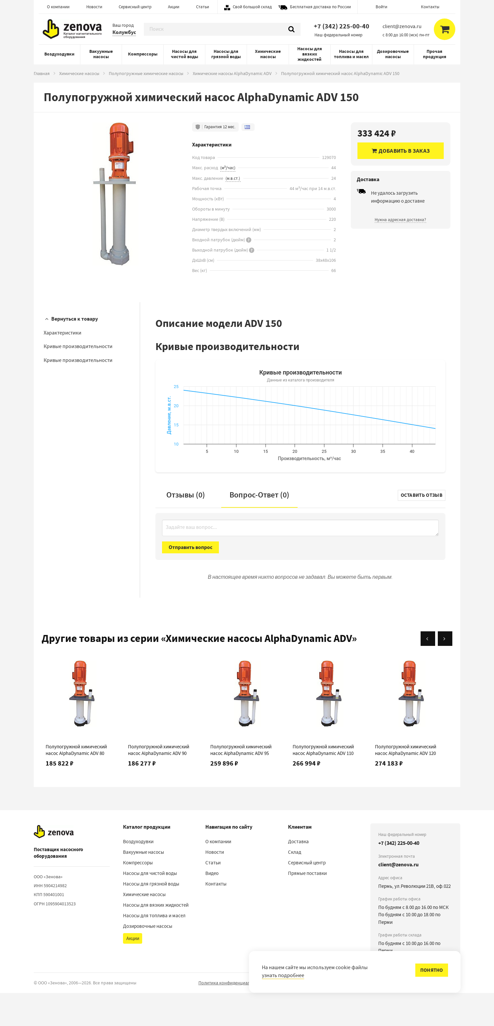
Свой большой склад (252, 7)
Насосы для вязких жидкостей (309, 54)
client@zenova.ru (398, 897)
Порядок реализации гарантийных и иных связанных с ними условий (342, 1016)
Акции (173, 7)
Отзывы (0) (185, 528)
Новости (94, 7)
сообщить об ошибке (440, 1016)
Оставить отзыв (421, 528)
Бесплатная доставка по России (320, 7)
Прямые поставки (307, 906)
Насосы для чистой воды (184, 54)
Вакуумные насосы (101, 54)
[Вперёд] (445, 671)
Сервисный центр (135, 7)
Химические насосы (268, 54)
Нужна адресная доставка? (400, 219)
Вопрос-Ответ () (259, 528)
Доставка (298, 874)
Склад (294, 885)
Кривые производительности (78, 346)
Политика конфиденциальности (231, 1016)
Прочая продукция (434, 54)
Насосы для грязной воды (226, 54)
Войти (381, 7)
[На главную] (54, 864)
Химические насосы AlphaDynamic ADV (232, 73)
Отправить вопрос (190, 580)
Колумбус (124, 32)
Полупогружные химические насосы (146, 73)
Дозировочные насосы (393, 54)
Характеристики (62, 333)
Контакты (430, 7)
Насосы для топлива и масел (351, 54)
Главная (42, 73)
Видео (212, 906)
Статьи (202, 7)
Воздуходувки (59, 54)
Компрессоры (142, 54)
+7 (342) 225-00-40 (341, 26)
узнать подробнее (283, 975)
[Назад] (428, 671)
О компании (58, 7)
